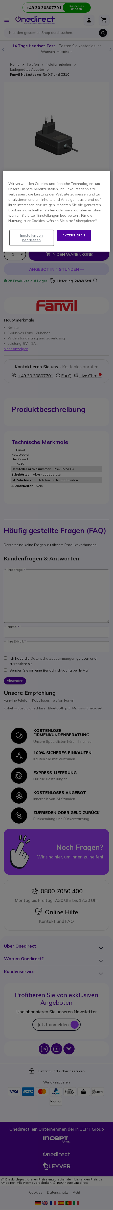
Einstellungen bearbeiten (31, 237)
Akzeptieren (73, 235)
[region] (56, 211)
